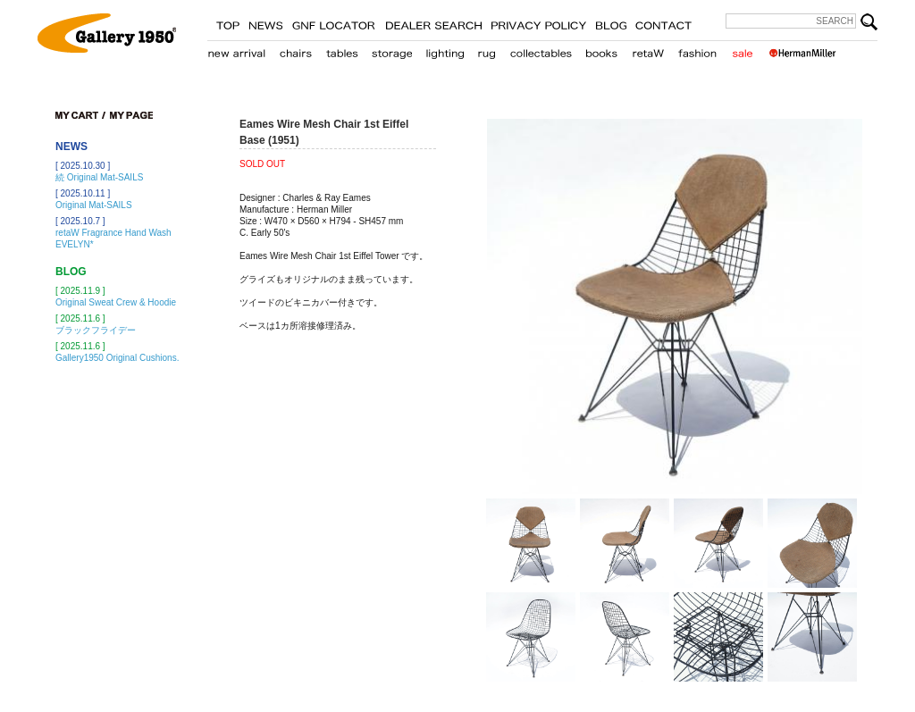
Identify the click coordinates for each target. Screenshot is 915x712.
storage (392, 50)
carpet (486, 50)
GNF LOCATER (333, 22)
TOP (227, 22)
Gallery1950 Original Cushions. (117, 358)
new (236, 50)
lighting (444, 50)
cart (80, 115)
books (601, 50)
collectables (540, 50)
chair (296, 50)
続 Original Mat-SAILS (99, 177)
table (342, 50)
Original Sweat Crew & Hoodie (115, 302)
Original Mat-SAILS (93, 205)
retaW (648, 50)
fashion (698, 50)
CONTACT (664, 22)
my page (131, 115)
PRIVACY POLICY (538, 22)
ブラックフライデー (95, 330)
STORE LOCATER (433, 22)
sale (742, 50)
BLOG (610, 22)
